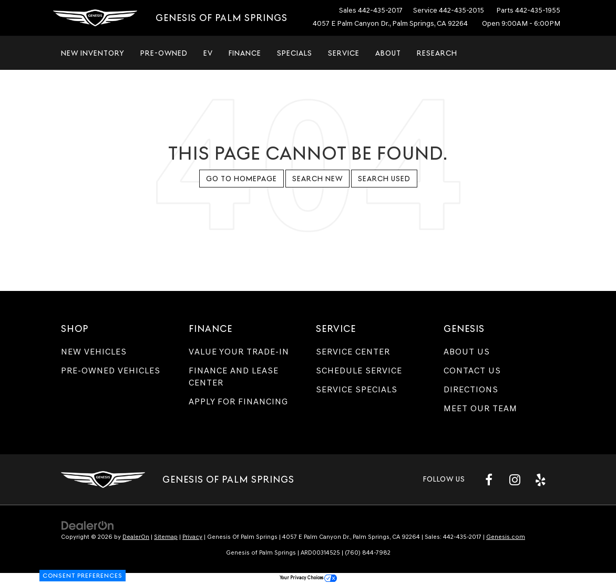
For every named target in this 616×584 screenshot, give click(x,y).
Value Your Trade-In (239, 352)
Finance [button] (245, 53)
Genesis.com (505, 536)
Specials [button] (294, 53)
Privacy (192, 536)
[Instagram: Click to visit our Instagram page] (514, 479)
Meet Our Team (480, 408)
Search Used (384, 178)
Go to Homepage (241, 178)
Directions (471, 389)
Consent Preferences (82, 575)
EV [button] (208, 53)
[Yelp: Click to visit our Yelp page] (540, 479)
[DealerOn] (88, 524)
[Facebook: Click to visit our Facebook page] (489, 479)
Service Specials (356, 389)
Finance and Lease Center (234, 377)
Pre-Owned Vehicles (110, 371)
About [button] (388, 53)
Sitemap (166, 536)
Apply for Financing (238, 401)
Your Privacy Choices (308, 577)
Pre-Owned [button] (164, 53)
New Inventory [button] (93, 53)
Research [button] (437, 53)
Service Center (353, 352)
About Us (467, 352)
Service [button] (344, 53)
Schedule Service (359, 371)
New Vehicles (94, 352)
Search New (317, 178)
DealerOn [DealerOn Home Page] (135, 536)
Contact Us (472, 371)
